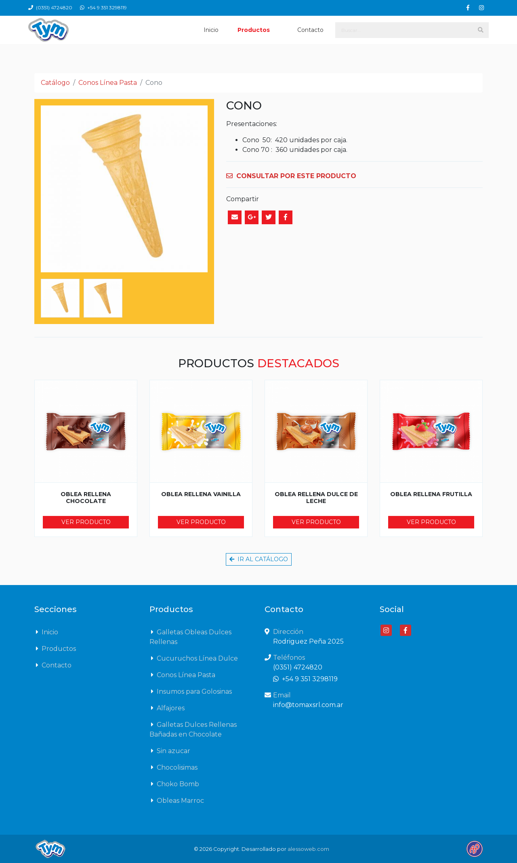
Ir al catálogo (258, 559)
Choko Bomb (174, 784)
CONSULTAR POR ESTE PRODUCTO (291, 176)
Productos (253, 30)
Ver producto (86, 522)
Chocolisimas (173, 767)
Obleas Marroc (176, 800)
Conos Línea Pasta (107, 82)
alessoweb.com (308, 849)
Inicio (211, 30)
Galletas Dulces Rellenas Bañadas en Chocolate (193, 729)
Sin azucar (169, 751)
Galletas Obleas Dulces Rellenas (190, 636)
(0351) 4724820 (51, 7)
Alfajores (167, 708)
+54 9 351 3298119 (103, 7)
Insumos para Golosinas (190, 691)
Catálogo (55, 82)
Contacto (310, 30)
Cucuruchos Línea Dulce (193, 658)
